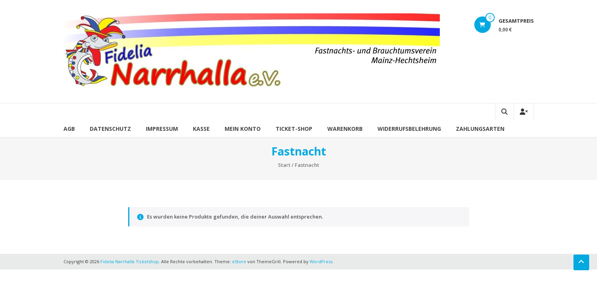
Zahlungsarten (480, 128)
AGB (69, 128)
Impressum (162, 128)
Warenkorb (345, 128)
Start (284, 164)
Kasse (201, 128)
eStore (239, 261)
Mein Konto (243, 128)
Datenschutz (110, 128)
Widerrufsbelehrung (409, 128)
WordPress (321, 261)
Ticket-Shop (294, 128)
